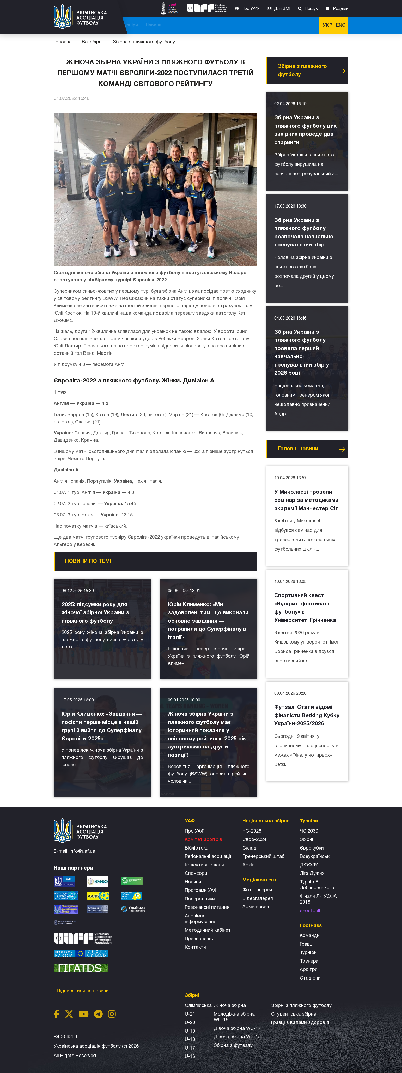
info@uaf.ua (82, 851)
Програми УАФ (201, 890)
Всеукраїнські (315, 856)
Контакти (195, 947)
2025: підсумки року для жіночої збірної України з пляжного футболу (95, 613)
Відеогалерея (257, 899)
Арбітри (309, 970)
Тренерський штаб (263, 856)
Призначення (199, 939)
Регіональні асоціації (208, 856)
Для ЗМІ (282, 9)
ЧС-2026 (141, 25)
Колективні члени (204, 865)
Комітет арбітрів (203, 840)
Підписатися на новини (83, 991)
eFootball (310, 911)
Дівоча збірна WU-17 (237, 1029)
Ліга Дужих (312, 873)
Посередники (200, 899)
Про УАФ (250, 9)
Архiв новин (255, 907)
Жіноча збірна (230, 1006)
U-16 (190, 1056)
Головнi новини (298, 449)
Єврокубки (312, 848)
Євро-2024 (254, 840)
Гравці (307, 944)
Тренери (309, 961)
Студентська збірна (293, 1014)
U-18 (190, 1039)
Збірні (306, 840)
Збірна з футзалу (233, 1045)
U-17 (190, 1048)
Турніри (282, 25)
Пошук (311, 9)
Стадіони (310, 978)
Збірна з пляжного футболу (144, 42)
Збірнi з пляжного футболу (301, 1006)
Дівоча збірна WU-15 (237, 1037)
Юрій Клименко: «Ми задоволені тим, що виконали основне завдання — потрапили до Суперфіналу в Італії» (208, 621)
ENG (341, 25)
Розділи (340, 9)
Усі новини (342, 71)
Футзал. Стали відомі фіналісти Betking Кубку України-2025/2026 (306, 715)
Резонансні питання (207, 907)
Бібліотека (196, 848)
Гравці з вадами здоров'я (300, 1023)
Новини (306, 25)
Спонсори (196, 873)
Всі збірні (256, 25)
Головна (63, 42)
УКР (327, 25)
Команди (310, 936)
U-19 (190, 1031)
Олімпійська (198, 1006)
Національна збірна (217, 25)
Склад (249, 848)
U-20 (190, 1023)
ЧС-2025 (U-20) (173, 25)
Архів (248, 865)
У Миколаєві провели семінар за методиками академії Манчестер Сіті (307, 500)
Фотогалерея (257, 890)
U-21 (190, 1014)
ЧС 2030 (309, 831)
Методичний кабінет (208, 930)
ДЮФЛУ (309, 865)
